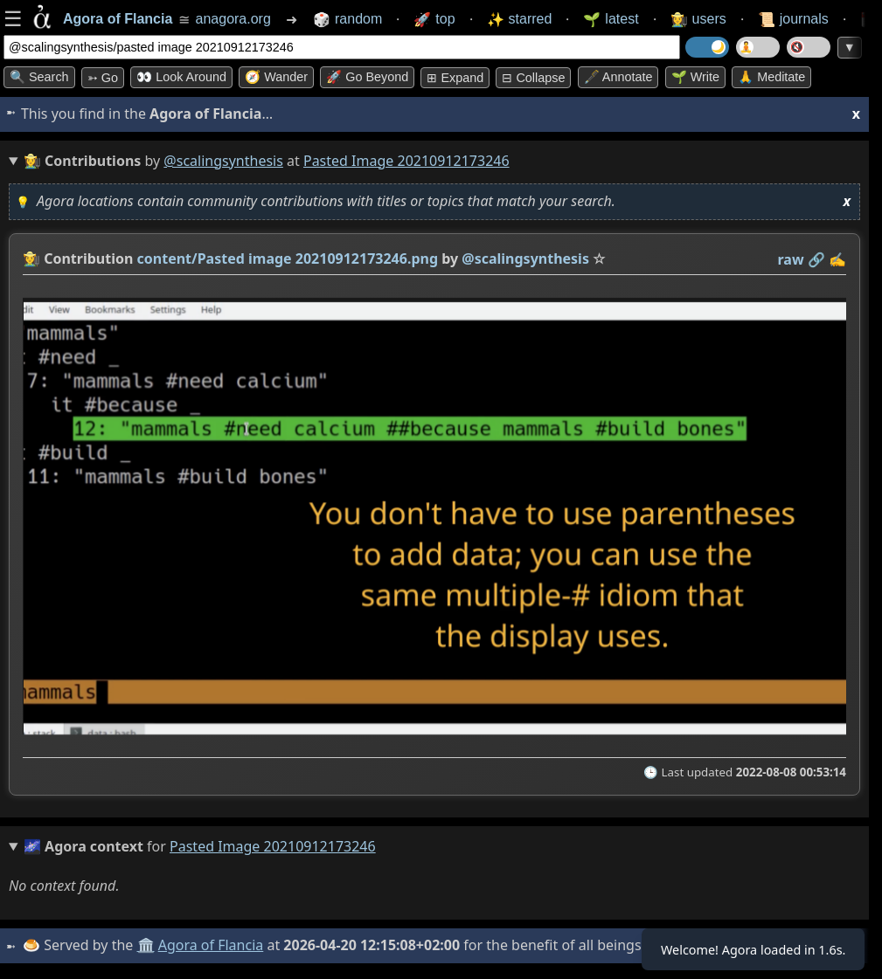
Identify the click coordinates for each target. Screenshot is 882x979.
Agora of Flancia (214, 945)
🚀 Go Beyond (367, 77)
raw (791, 259)
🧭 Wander (276, 77)
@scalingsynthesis (223, 160)
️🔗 (816, 259)
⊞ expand (455, 78)
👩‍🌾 (31, 258)
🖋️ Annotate (618, 77)
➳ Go (102, 78)
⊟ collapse (533, 78)
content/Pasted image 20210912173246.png (288, 258)
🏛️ (147, 945)
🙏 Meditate (771, 77)
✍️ (837, 259)
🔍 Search (39, 77)
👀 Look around (181, 77)
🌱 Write (695, 77)
